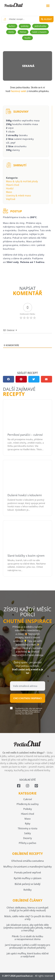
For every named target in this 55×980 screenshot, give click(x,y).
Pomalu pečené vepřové (27, 872)
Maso (9, 192)
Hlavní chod (12, 185)
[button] (48, 6)
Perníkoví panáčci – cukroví (25, 435)
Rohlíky (27, 889)
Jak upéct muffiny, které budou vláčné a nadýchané (28, 955)
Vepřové (10, 199)
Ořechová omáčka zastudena (27, 860)
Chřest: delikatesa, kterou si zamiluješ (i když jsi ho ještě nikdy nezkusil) (27, 909)
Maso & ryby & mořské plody (22, 181)
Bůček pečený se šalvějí (27, 884)
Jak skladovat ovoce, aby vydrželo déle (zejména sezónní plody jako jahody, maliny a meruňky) (27, 927)
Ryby (27, 823)
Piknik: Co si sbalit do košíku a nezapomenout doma (27, 938)
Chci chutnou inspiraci (27, 698)
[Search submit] (46, 19)
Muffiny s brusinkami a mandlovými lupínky (27, 866)
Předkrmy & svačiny (28, 804)
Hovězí (9, 188)
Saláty (27, 833)
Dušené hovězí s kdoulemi (24, 495)
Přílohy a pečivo (27, 843)
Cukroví (27, 799)
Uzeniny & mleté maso (18, 195)
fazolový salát (18, 91)
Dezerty (27, 838)
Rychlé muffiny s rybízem (27, 878)
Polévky (27, 808)
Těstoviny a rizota (27, 828)
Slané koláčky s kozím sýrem (26, 556)
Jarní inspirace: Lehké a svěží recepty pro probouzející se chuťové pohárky (27, 946)
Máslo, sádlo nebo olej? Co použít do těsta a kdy (27, 918)
